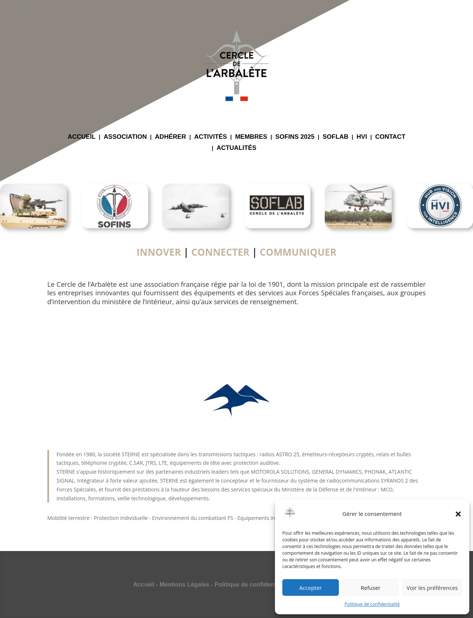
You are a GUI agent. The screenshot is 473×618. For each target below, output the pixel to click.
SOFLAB (335, 137)
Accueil (143, 584)
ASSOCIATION (125, 137)
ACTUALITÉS (236, 148)
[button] (458, 514)
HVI (362, 137)
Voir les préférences (432, 587)
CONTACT (390, 137)
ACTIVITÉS (210, 137)
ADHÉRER (170, 137)
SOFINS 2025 (294, 137)
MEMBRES (251, 137)
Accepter (310, 587)
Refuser (371, 587)
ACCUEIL (82, 137)
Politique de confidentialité (371, 604)
